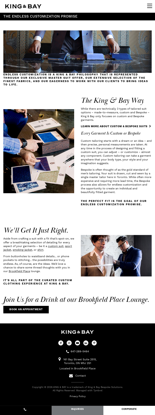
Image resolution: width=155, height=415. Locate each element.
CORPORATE (129, 409)
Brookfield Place (19, 271)
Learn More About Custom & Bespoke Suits (114, 126)
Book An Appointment (26, 309)
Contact (77, 376)
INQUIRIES (77, 409)
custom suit (55, 246)
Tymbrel (97, 390)
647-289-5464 (80, 351)
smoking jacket (22, 250)
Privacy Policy (78, 396)
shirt (40, 250)
